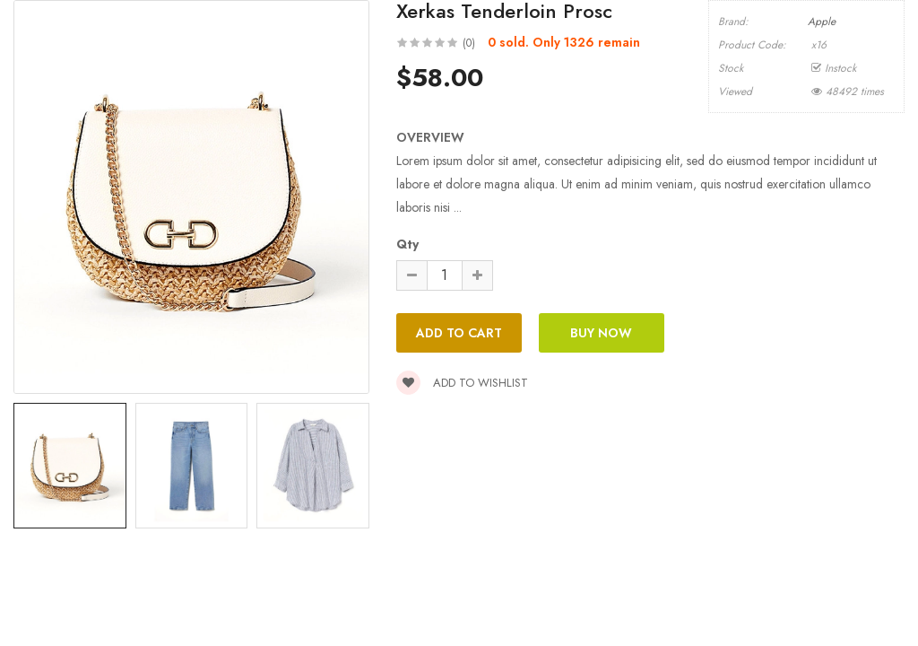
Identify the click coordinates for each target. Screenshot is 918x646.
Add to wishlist (462, 382)
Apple (822, 21)
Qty (407, 244)
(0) (469, 43)
